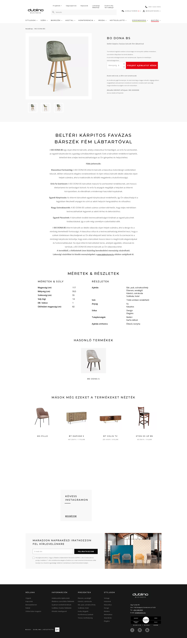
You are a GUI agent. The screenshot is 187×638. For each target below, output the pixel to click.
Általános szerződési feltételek (63, 601)
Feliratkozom (86, 551)
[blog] (147, 630)
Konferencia (86, 20)
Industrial (107, 601)
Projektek (57, 6)
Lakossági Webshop (96, 6)
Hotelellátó (118, 20)
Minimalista (108, 615)
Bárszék (56, 20)
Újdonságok (140, 20)
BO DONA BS (40, 29)
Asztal (70, 20)
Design (106, 608)
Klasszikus (108, 605)
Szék (44, 20)
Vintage (106, 598)
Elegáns (107, 621)
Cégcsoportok (71, 6)
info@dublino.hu (140, 613)
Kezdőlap (29, 29)
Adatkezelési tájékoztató (61, 598)
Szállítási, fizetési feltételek (61, 608)
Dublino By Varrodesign (109, 6)
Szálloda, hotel (83, 608)
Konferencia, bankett (85, 615)
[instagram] (140, 630)
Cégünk (28, 598)
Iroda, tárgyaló (83, 611)
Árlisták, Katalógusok (59, 611)
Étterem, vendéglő (84, 598)
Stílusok (31, 20)
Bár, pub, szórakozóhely (87, 605)
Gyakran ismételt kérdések (61, 605)
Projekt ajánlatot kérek (141, 65)
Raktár (28, 608)
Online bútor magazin (33, 611)
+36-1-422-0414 (138, 610)
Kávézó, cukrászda (85, 601)
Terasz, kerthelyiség (85, 618)
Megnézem (71, 516)
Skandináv (108, 618)
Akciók (156, 20)
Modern (107, 611)
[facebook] (132, 630)
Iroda (102, 20)
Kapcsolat (84, 6)
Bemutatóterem (31, 605)
